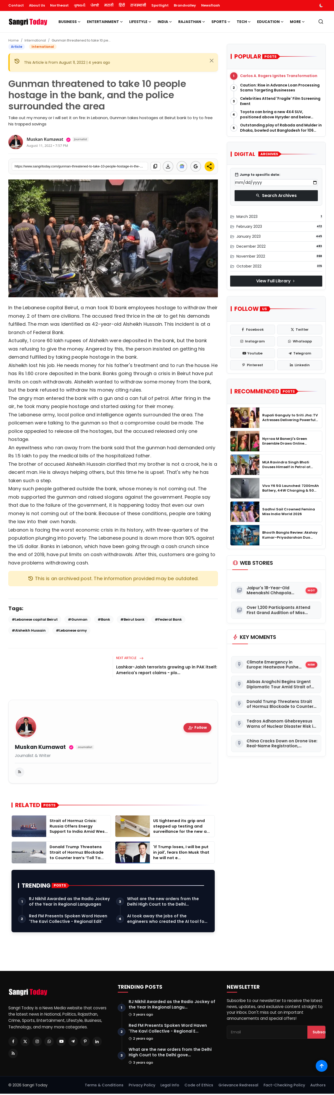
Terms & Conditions (104, 1086)
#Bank (104, 619)
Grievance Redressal (238, 1086)
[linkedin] (299, 365)
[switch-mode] (322, 5)
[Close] (212, 61)
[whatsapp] (299, 341)
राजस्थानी (138, 5)
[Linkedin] (97, 1042)
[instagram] (252, 341)
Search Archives (276, 196)
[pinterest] (252, 365)
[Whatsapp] (49, 1042)
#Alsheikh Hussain (29, 630)
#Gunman (77, 619)
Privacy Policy (142, 1086)
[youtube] (252, 353)
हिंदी (122, 5)
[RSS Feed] (13, 1054)
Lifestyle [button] (140, 21)
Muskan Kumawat (40, 747)
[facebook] (252, 330)
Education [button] (270, 21)
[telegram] (299, 353)
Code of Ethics (198, 1086)
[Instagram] (37, 1042)
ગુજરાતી (79, 5)
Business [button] (69, 21)
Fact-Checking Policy (284, 1086)
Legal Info (169, 1086)
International (35, 40)
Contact (16, 5)
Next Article (130, 658)
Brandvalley (185, 5)
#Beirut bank (132, 619)
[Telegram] (73, 1042)
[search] (321, 21)
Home (13, 40)
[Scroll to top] (321, 1065)
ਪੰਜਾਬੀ (95, 5)
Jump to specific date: (257, 174)
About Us (37, 5)
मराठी (109, 5)
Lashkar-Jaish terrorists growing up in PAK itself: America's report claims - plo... (166, 669)
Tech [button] (244, 21)
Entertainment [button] (105, 21)
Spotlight (160, 5)
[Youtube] (61, 1042)
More (297, 21)
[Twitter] (25, 1042)
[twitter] (299, 330)
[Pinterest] (85, 1042)
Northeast (59, 5)
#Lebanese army (71, 630)
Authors (318, 1086)
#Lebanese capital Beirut (35, 619)
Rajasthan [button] (191, 21)
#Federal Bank (168, 619)
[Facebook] (13, 1042)
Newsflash (210, 5)
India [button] (165, 21)
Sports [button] (220, 21)
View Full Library (276, 281)
